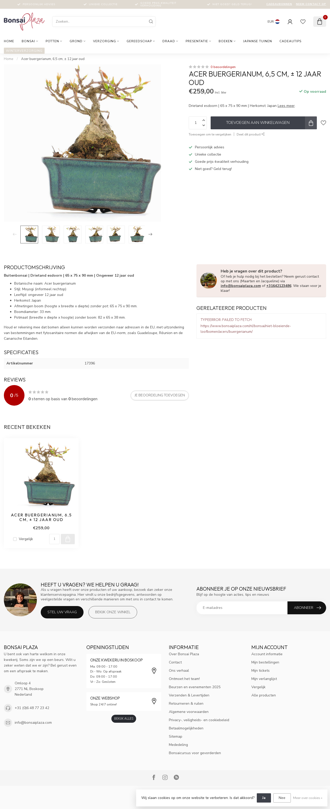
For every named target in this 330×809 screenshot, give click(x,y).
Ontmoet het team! (184, 678)
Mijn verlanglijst (264, 678)
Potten (52, 41)
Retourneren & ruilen (186, 703)
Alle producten (263, 695)
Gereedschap (139, 41)
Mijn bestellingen (265, 662)
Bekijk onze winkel (112, 612)
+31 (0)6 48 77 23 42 (32, 707)
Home (9, 41)
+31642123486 (278, 285)
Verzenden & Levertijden (189, 695)
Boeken (226, 41)
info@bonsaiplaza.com (241, 285)
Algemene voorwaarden (189, 711)
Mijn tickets (260, 670)
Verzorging (104, 41)
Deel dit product (251, 134)
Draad (168, 41)
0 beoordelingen (223, 67)
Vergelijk (26, 539)
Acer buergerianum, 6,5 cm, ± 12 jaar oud (53, 59)
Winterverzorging (24, 51)
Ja (264, 797)
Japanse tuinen (257, 41)
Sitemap (175, 736)
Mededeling (178, 744)
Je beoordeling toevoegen (160, 395)
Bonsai (28, 41)
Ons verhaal (179, 670)
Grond (76, 41)
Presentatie (197, 41)
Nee (282, 797)
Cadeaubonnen (279, 4)
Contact (175, 662)
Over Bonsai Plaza (184, 654)
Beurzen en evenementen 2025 (194, 687)
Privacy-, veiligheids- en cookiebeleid (199, 720)
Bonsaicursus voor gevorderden (195, 753)
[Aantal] (54, 539)
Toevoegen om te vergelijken (210, 134)
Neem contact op (311, 4)
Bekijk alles (123, 719)
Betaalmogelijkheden (186, 728)
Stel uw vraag (62, 612)
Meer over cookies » (307, 798)
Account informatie (267, 654)
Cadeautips (290, 41)
